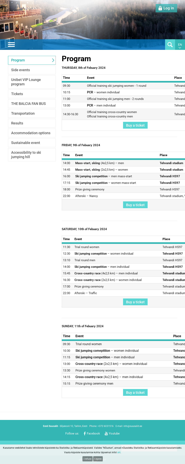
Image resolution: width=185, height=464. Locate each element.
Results (17, 123)
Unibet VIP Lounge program (26, 82)
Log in (168, 8)
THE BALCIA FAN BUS (28, 103)
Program (18, 60)
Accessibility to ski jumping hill (26, 154)
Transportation (23, 113)
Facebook (93, 433)
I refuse (87, 458)
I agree (98, 458)
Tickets (17, 94)
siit (118, 452)
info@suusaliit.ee (132, 426)
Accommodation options (30, 133)
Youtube (114, 433)
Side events (20, 70)
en (180, 44)
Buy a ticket (135, 125)
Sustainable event (25, 143)
